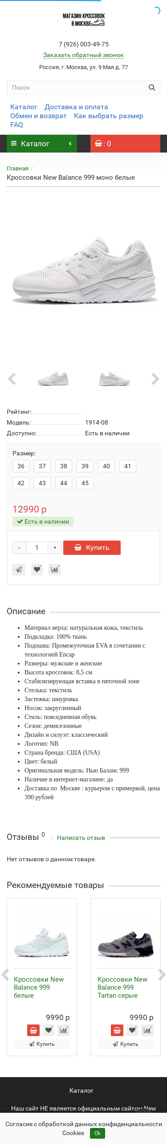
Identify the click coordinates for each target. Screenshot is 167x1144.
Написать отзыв (81, 837)
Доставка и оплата (76, 107)
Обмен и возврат (38, 116)
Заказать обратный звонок (83, 54)
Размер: (24, 453)
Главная (18, 168)
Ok (97, 1133)
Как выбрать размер (108, 116)
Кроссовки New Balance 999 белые (39, 987)
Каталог (23, 107)
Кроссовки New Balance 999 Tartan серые (122, 987)
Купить (92, 547)
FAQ (16, 124)
